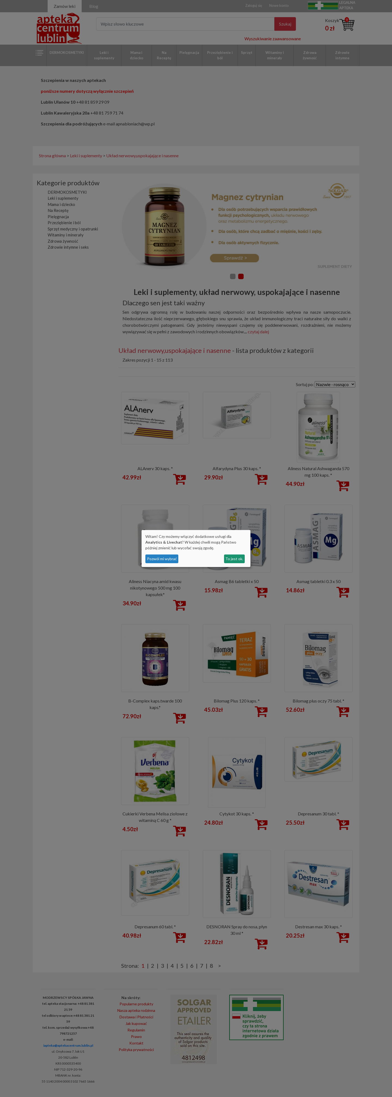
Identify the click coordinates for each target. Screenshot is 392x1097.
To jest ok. (234, 558)
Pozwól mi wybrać (162, 558)
